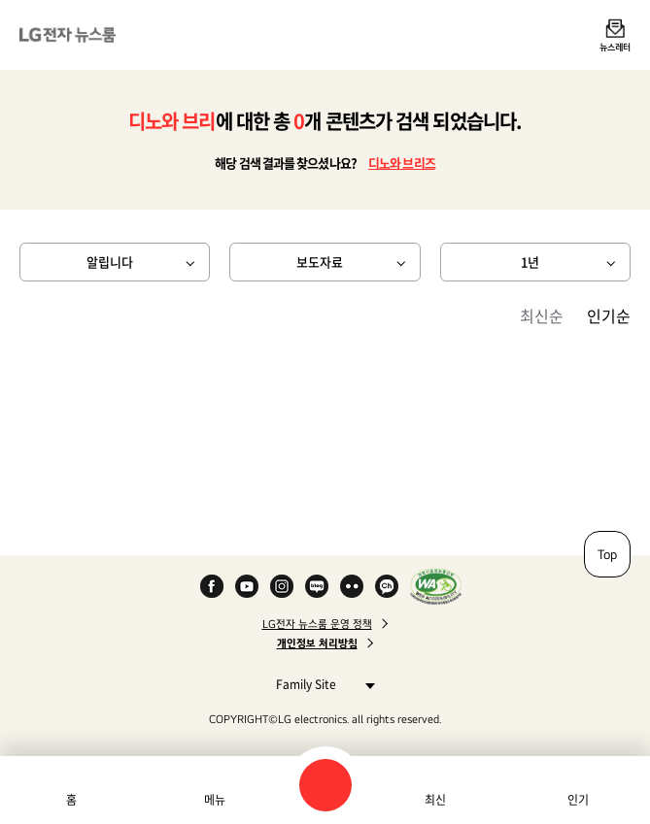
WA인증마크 (436, 586)
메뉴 (214, 799)
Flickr (351, 586)
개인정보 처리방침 (317, 643)
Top (607, 554)
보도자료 (319, 261)
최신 (435, 799)
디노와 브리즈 (401, 162)
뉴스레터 (615, 46)
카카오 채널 (386, 586)
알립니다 (109, 261)
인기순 (609, 315)
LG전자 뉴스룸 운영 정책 (317, 624)
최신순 (542, 315)
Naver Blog (316, 586)
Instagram (281, 586)
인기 (578, 799)
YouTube (246, 586)
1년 (530, 261)
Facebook (211, 586)
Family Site (320, 684)
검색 (325, 785)
